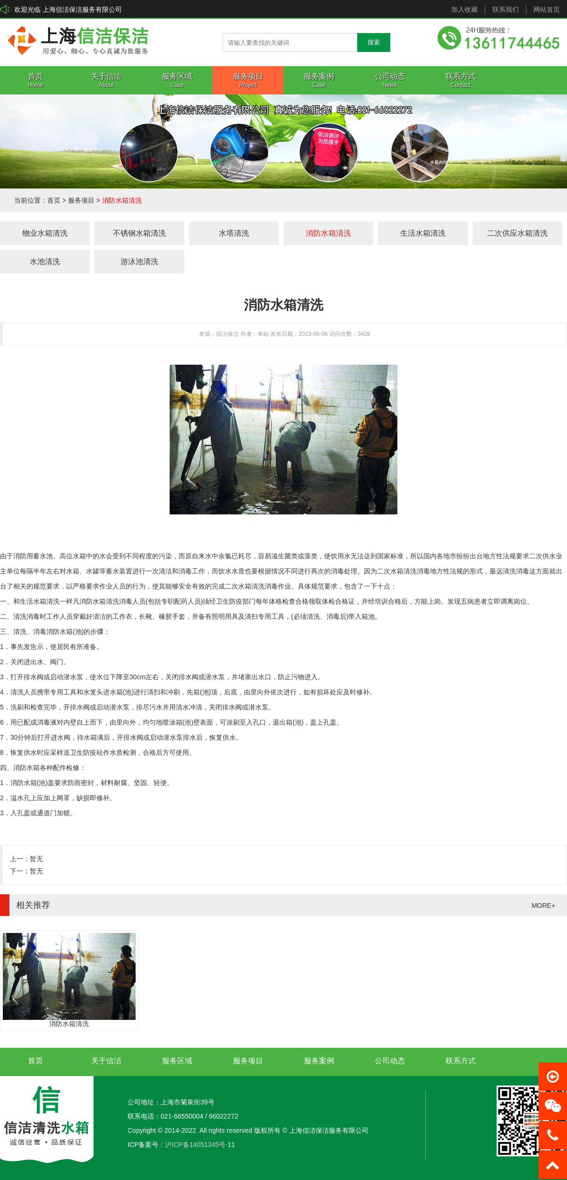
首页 (53, 200)
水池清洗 (45, 261)
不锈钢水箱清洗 (139, 233)
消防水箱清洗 (122, 200)
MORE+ (543, 905)
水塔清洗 (234, 233)
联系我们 (505, 9)
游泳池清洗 (139, 261)
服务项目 (81, 200)
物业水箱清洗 (45, 233)
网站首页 (546, 9)
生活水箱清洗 (423, 233)
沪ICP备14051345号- (196, 1144)
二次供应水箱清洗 (517, 233)
